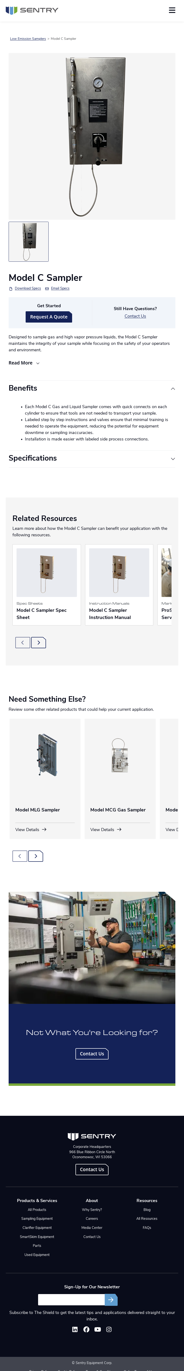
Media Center (91, 1228)
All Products (37, 1210)
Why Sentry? (92, 1210)
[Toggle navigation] (172, 10)
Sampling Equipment (37, 1219)
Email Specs (60, 288)
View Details (31, 829)
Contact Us (135, 316)
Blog (147, 1210)
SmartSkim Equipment (37, 1237)
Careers (92, 1219)
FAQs (147, 1228)
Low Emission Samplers (28, 39)
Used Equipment (37, 1255)
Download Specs (28, 288)
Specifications (33, 459)
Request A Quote (49, 317)
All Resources (146, 1219)
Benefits (23, 389)
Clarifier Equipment (37, 1228)
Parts (37, 1246)
